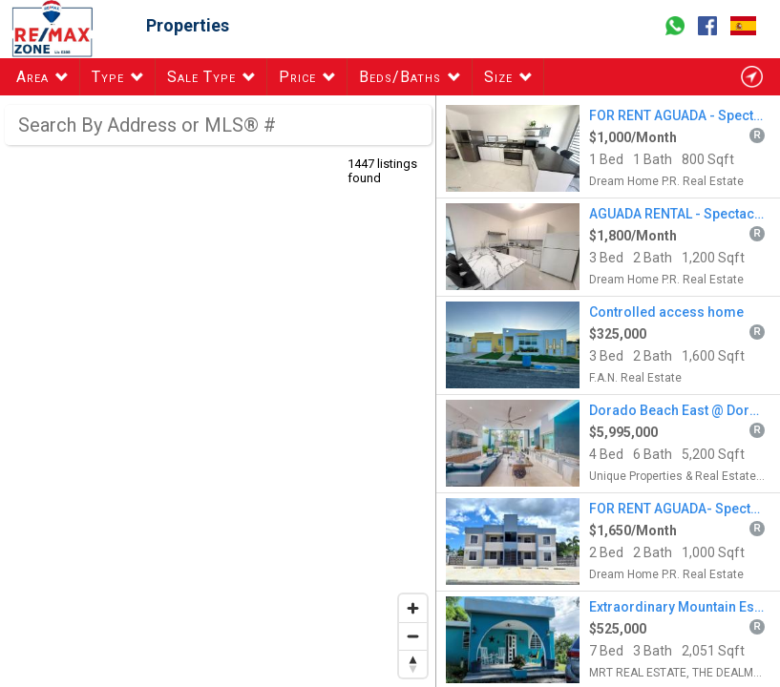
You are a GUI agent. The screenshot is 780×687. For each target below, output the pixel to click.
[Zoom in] (413, 608)
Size (498, 77)
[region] (218, 391)
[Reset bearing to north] (413, 663)
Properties (187, 25)
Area (32, 77)
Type (108, 77)
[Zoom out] (413, 636)
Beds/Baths (400, 77)
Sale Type (201, 77)
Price (297, 77)
